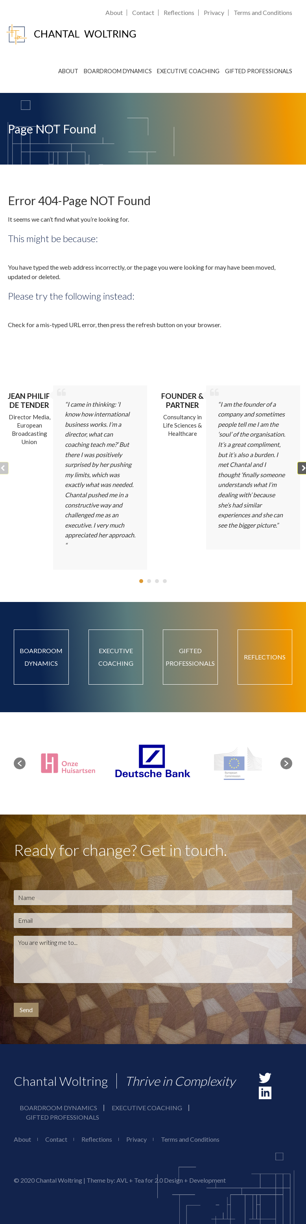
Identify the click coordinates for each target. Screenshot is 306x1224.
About (114, 12)
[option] (153, 764)
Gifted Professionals (258, 71)
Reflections (179, 12)
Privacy (214, 12)
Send (26, 1009)
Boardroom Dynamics (118, 71)
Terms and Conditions (263, 12)
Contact (143, 12)
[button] (141, 581)
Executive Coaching (188, 71)
